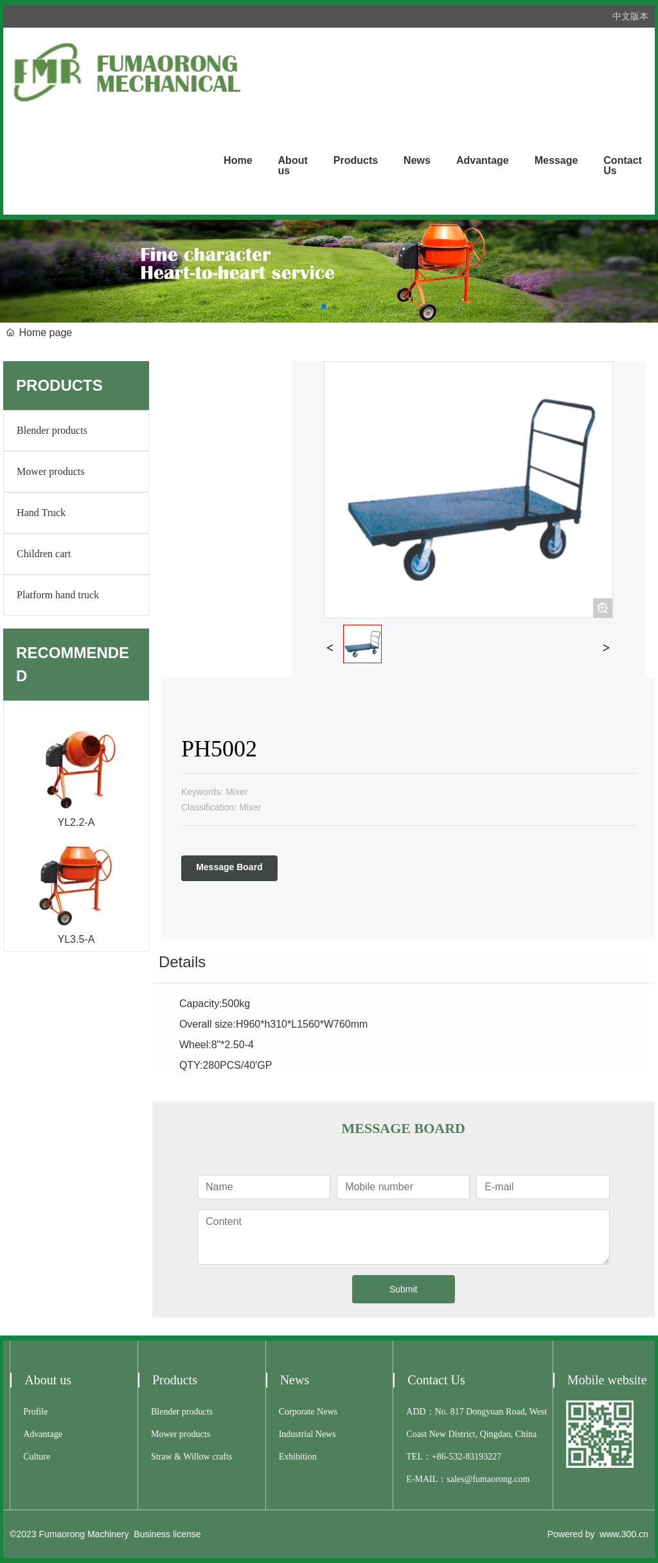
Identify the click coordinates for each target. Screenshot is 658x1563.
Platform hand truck (58, 594)
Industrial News (307, 1434)
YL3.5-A (76, 939)
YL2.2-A (76, 822)
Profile (35, 1411)
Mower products (50, 471)
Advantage (42, 1434)
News (295, 1380)
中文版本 (630, 16)
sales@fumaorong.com (488, 1479)
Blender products (52, 430)
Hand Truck (41, 512)
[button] (323, 306)
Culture (36, 1456)
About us (47, 1380)
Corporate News (308, 1411)
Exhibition (298, 1456)
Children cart (44, 553)
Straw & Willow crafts (191, 1456)
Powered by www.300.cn (597, 1534)
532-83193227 (475, 1456)
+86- (440, 1456)
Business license (167, 1534)
